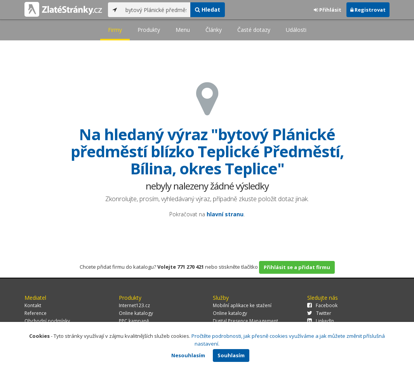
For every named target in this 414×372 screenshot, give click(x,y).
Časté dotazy (253, 29)
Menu (183, 29)
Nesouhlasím (188, 355)
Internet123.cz (134, 305)
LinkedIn (320, 321)
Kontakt (32, 305)
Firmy (115, 29)
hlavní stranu (225, 214)
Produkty (148, 29)
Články (213, 29)
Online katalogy (136, 313)
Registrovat (368, 9)
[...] (156, 9)
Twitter (319, 313)
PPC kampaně (134, 321)
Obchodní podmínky (47, 321)
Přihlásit (327, 9)
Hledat (207, 9)
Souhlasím (231, 355)
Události (296, 29)
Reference (35, 313)
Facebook (322, 305)
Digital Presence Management (245, 321)
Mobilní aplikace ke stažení (242, 305)
